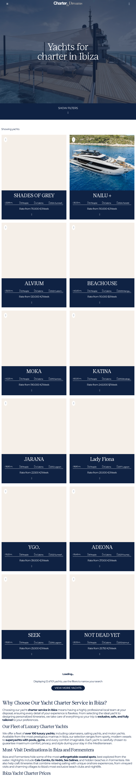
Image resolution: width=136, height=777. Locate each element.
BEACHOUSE (102, 283)
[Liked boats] (129, 3)
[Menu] (7, 4)
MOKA (34, 371)
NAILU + (102, 195)
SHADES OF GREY (34, 195)
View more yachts (68, 687)
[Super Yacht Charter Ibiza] (68, 4)
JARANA (34, 459)
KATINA (102, 371)
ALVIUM (34, 283)
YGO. (34, 547)
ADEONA (102, 547)
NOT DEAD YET (102, 635)
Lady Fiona (102, 459)
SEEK (34, 635)
